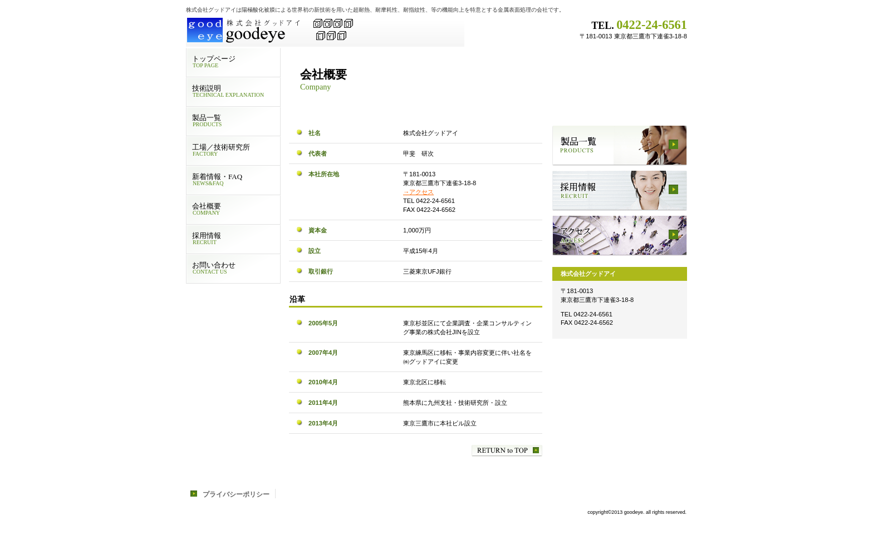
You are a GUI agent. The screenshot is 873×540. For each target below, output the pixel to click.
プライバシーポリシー (236, 494)
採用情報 (619, 191)
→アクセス (418, 192)
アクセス (619, 236)
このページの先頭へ (507, 451)
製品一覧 (619, 146)
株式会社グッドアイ (325, 30)
